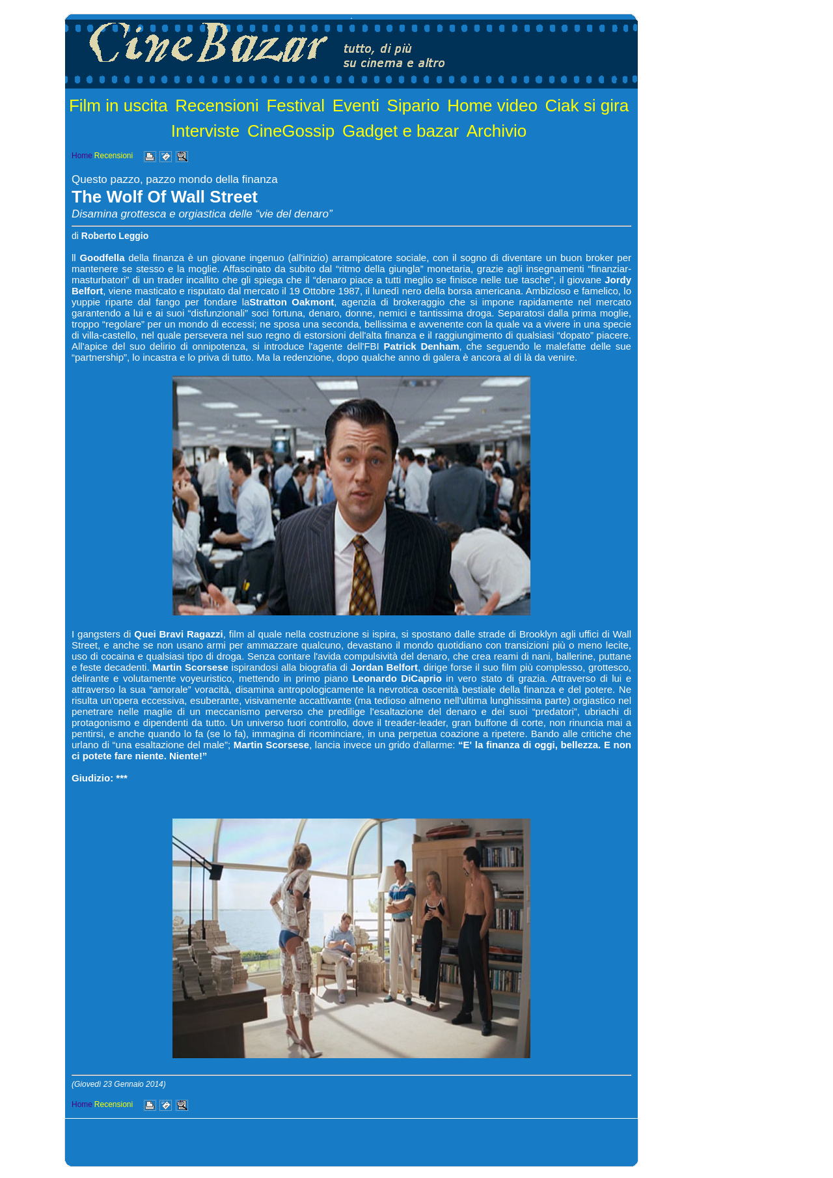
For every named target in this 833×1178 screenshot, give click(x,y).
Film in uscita (118, 105)
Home (82, 155)
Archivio (496, 131)
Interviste (205, 131)
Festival (295, 105)
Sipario (413, 105)
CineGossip (291, 131)
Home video (492, 105)
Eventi (356, 105)
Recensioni (217, 105)
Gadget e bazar (400, 131)
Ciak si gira (587, 105)
